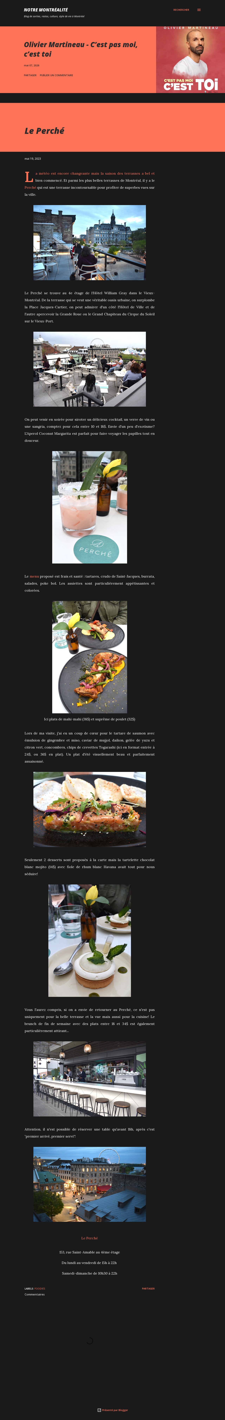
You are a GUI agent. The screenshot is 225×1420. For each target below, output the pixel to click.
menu (34, 576)
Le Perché (89, 1238)
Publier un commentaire (56, 75)
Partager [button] (30, 75)
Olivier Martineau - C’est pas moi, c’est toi (81, 49)
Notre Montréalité (46, 10)
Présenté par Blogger (112, 1410)
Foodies (39, 1288)
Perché (30, 187)
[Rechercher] (181, 10)
